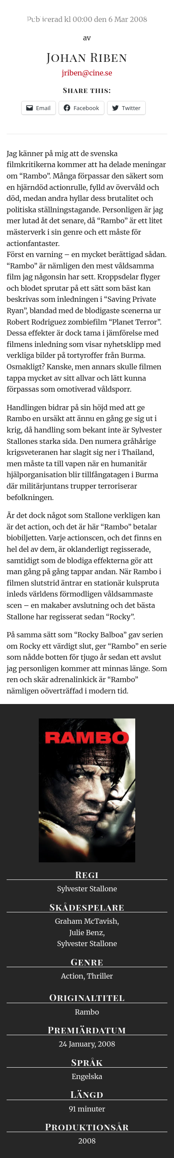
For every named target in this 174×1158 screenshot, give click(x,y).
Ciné (28, 15)
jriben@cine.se (87, 72)
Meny (156, 15)
